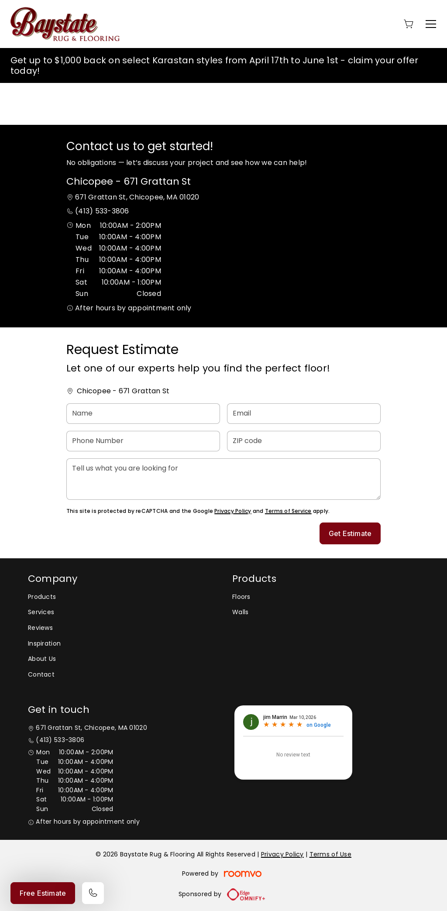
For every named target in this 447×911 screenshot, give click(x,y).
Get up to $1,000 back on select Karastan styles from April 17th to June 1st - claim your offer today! (214, 65)
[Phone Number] (143, 441)
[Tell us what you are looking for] (223, 479)
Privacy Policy (232, 511)
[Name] (143, 413)
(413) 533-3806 (102, 211)
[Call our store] (93, 893)
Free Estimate (43, 893)
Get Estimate (350, 533)
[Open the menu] (431, 24)
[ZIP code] (304, 441)
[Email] (304, 413)
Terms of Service (288, 511)
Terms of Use (330, 854)
